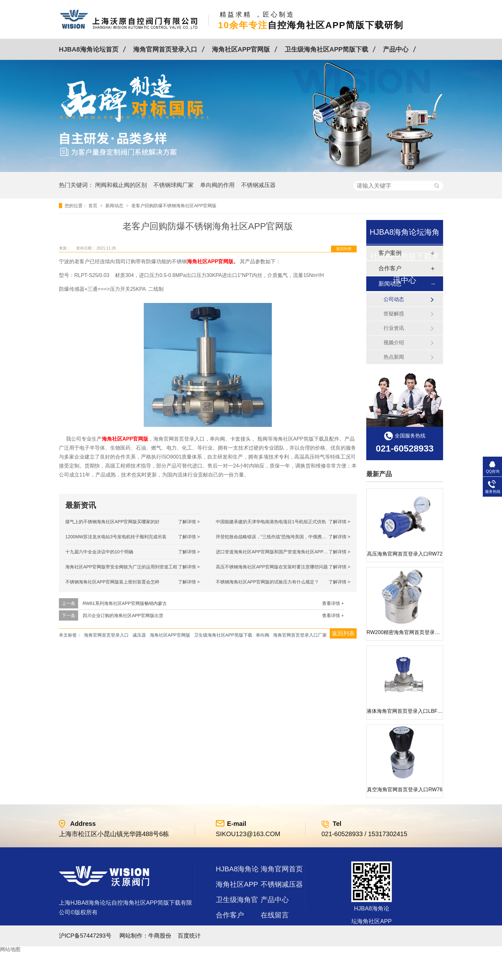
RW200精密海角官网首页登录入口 (406, 632)
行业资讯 (394, 328)
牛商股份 (159, 936)
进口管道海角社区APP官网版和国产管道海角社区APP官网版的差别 (283, 551)
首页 (93, 205)
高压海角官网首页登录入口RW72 (404, 554)
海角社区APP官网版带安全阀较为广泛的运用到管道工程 (121, 566)
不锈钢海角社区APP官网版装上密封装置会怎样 (112, 581)
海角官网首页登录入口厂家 (300, 635)
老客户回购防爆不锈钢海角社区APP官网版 (173, 205)
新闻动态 (115, 205)
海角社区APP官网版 (241, 49)
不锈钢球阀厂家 (173, 185)
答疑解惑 (394, 313)
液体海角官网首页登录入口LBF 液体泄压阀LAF (420, 711)
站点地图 (230, 930)
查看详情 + (333, 603)
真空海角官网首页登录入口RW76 (404, 789)
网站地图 (10, 949)
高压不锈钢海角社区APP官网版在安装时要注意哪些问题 (272, 566)
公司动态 (394, 299)
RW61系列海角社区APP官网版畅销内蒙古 (125, 603)
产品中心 (396, 49)
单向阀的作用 (217, 185)
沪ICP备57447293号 (85, 936)
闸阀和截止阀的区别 (121, 185)
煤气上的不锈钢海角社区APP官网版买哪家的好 (112, 521)
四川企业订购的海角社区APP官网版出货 (123, 615)
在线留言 (275, 915)
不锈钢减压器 (258, 185)
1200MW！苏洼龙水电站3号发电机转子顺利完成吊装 (115, 536)
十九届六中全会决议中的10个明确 (99, 551)
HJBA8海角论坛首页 (88, 49)
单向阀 (262, 635)
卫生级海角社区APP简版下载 (326, 49)
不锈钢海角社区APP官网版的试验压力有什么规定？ (267, 581)
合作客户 (230, 915)
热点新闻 (394, 357)
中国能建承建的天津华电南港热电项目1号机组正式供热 (271, 521)
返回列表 (344, 249)
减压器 (139, 635)
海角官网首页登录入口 (165, 49)
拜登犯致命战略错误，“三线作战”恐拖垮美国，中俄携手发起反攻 (280, 536)
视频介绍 (394, 342)
